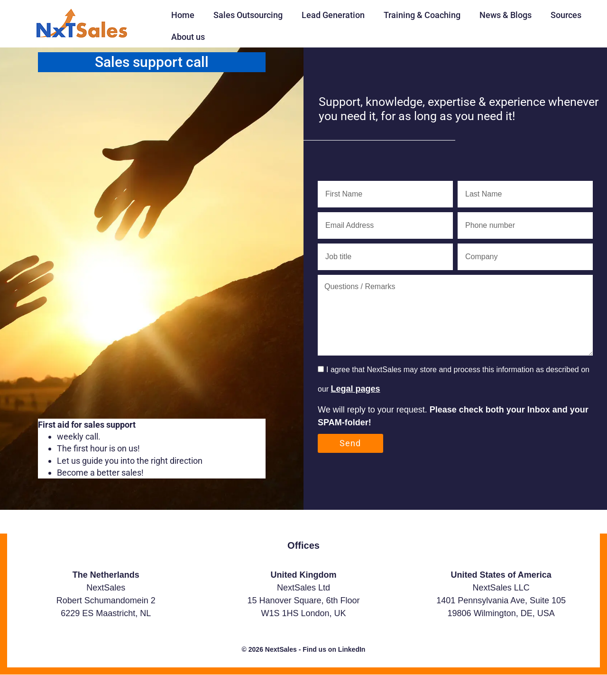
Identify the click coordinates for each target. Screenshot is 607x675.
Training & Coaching (422, 15)
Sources (566, 15)
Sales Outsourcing (248, 15)
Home (182, 15)
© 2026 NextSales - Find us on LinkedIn (304, 649)
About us (188, 37)
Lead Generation (333, 15)
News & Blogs (505, 15)
